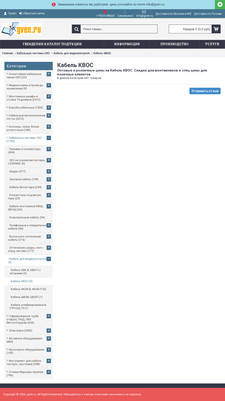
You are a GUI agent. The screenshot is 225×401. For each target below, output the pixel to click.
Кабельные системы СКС (33, 53)
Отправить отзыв (205, 91)
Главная (7, 53)
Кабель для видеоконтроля (72, 53)
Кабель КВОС (102, 53)
